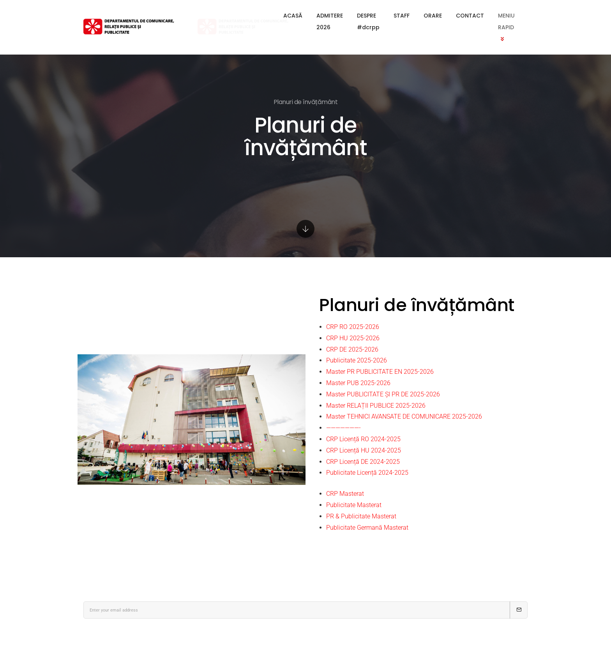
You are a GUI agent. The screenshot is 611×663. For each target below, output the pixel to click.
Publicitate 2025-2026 (356, 360)
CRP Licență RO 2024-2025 (363, 439)
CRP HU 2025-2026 (353, 338)
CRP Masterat (345, 493)
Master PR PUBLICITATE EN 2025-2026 (380, 371)
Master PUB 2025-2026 (358, 383)
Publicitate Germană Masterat (367, 527)
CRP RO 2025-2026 (352, 327)
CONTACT (447, 15)
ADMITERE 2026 (278, 15)
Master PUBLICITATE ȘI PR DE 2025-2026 (383, 394)
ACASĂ (233, 15)
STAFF (378, 15)
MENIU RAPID (495, 15)
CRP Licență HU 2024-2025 (363, 450)
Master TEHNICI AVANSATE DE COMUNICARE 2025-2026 (404, 416)
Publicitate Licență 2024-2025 (367, 472)
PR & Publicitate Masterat (361, 516)
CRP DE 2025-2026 (352, 349)
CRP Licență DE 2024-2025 (363, 461)
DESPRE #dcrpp (334, 15)
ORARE (409, 15)
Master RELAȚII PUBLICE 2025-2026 (376, 405)
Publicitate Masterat (353, 505)
